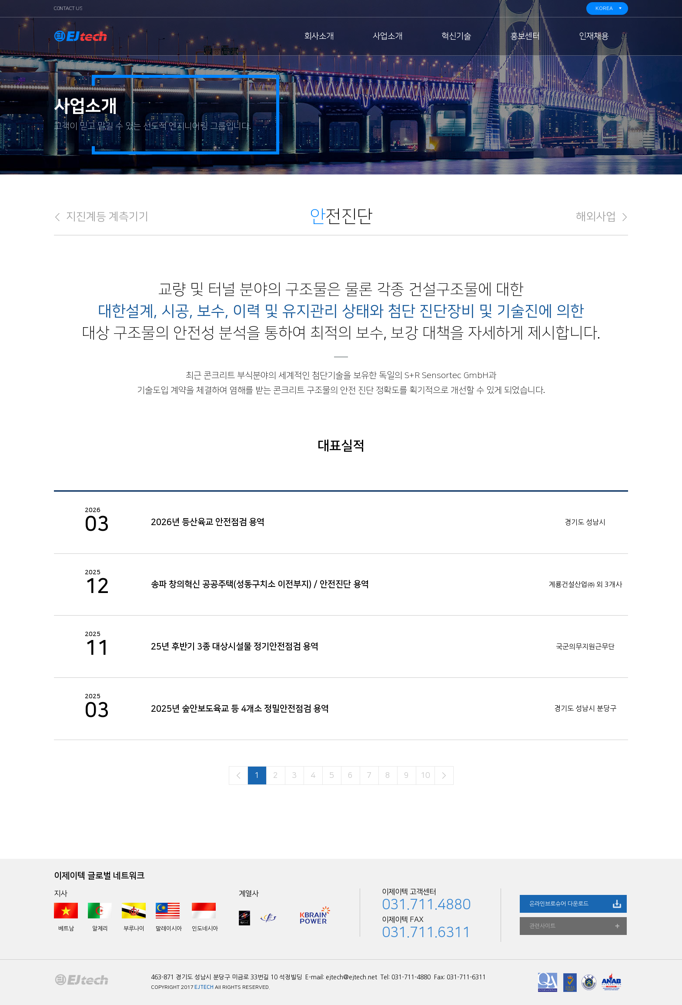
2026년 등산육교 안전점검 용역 (207, 522)
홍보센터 (525, 36)
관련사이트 (542, 926)
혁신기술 (456, 36)
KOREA (604, 8)
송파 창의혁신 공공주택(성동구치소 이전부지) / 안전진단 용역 (260, 584)
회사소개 (319, 36)
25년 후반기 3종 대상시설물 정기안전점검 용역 (234, 646)
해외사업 (596, 217)
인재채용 (593, 36)
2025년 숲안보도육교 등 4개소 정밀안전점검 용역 (240, 709)
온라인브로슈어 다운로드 (558, 904)
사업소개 (387, 36)
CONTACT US (68, 8)
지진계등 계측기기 (107, 217)
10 (425, 775)
